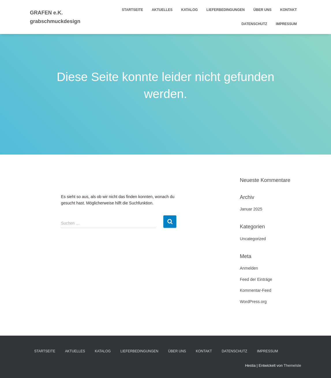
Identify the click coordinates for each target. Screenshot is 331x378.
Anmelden (249, 268)
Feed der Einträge (256, 279)
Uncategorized (253, 238)
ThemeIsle (292, 365)
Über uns (262, 10)
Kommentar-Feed (255, 290)
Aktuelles (162, 10)
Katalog (189, 10)
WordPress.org (253, 301)
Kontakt (288, 10)
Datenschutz (254, 24)
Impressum (286, 24)
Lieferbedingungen (225, 10)
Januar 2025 (251, 209)
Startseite (132, 10)
